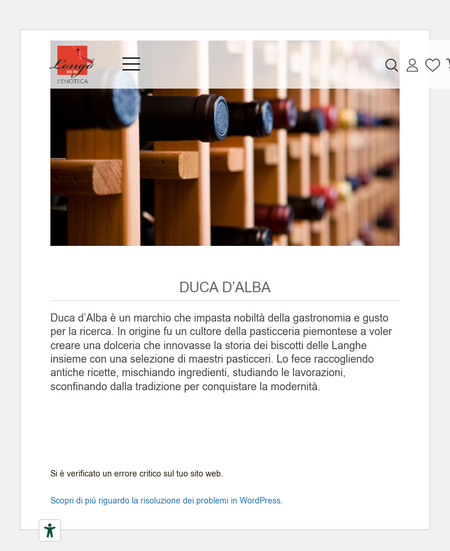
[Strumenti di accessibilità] (50, 530)
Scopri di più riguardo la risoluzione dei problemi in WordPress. (166, 500)
